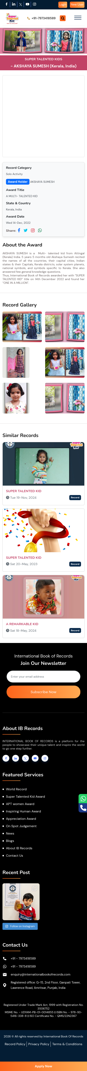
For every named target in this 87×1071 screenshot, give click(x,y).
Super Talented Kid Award (25, 796)
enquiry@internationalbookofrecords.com (40, 974)
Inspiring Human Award (23, 811)
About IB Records (19, 848)
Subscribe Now (43, 691)
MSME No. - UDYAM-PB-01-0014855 (29, 1012)
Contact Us (14, 855)
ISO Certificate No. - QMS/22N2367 (52, 1016)
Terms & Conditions (67, 1044)
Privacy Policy (38, 1044)
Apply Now (43, 1066)
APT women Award (20, 804)
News (10, 833)
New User (77, 4)
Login (62, 4)
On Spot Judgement (21, 826)
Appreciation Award (21, 819)
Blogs (10, 841)
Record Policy (15, 1044)
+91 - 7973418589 (23, 958)
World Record (16, 789)
